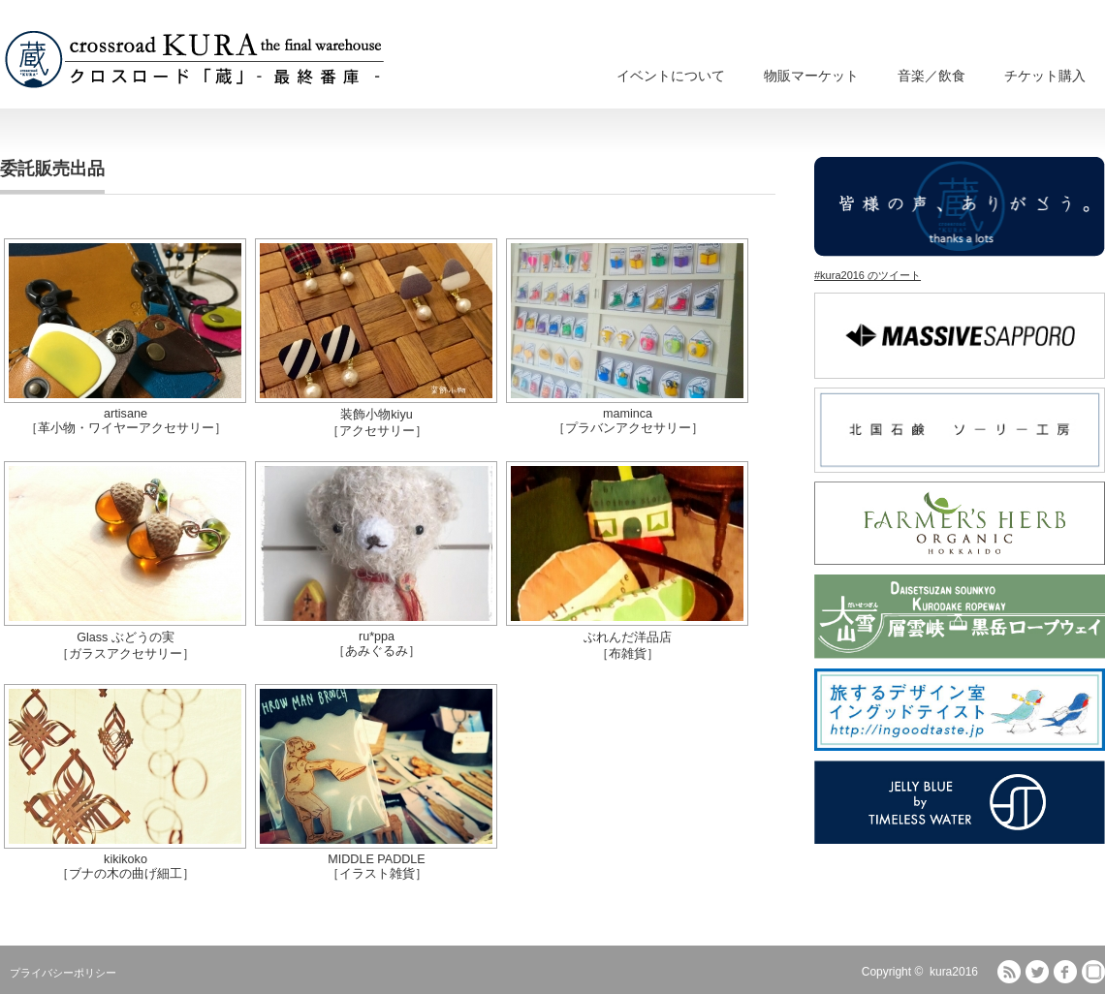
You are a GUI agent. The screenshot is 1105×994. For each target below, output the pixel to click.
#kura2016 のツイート (867, 275)
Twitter (1037, 971)
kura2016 (954, 971)
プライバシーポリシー (63, 972)
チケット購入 (1045, 75)
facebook (1065, 971)
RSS (1009, 971)
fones (1093, 971)
